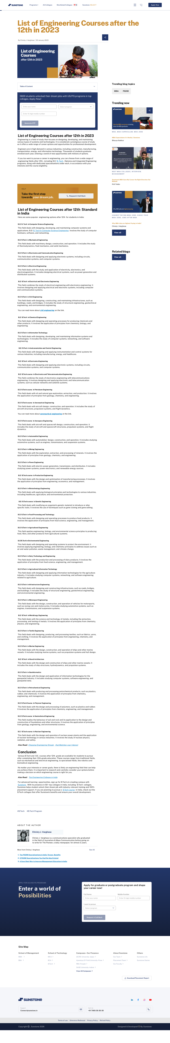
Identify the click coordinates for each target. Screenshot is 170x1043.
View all (119, 232)
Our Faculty (117, 977)
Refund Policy (105, 1033)
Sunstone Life (142, 970)
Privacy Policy (92, 1033)
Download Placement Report (137, 991)
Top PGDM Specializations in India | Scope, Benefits (40, 868)
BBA (20, 973)
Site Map (23, 959)
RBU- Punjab (81, 977)
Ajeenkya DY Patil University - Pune (89, 973)
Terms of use (63, 1033)
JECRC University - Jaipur (85, 970)
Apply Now (155, 5)
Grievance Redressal (77, 1033)
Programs (34, 5)
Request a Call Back (76, 209)
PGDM (126, 91)
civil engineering (47, 323)
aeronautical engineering (51, 427)
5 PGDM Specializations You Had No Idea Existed (39, 871)
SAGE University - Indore (85, 980)
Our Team (116, 970)
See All (93, 863)
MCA (50, 970)
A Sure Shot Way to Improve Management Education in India (43, 874)
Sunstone (89, 5)
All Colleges (47, 5)
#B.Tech (20, 824)
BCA (49, 973)
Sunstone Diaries (143, 973)
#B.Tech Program (34, 824)
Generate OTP (30, 123)
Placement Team (119, 973)
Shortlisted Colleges (67, 5)
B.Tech (50, 977)
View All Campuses (83, 984)
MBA (116, 91)
